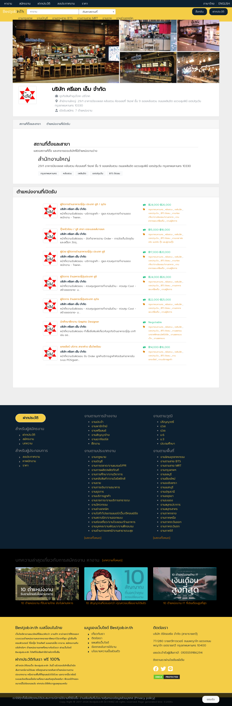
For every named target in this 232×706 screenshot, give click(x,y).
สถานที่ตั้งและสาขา (30, 124)
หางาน (8, 3)
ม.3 (162, 439)
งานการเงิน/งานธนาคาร (106, 487)
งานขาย (107, 18)
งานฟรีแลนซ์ (99, 430)
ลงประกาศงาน (66, 3)
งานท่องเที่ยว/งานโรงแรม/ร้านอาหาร (113, 522)
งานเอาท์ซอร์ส (100, 439)
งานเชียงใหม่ (167, 479)
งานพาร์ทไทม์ (99, 426)
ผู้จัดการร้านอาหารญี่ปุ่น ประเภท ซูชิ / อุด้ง (83, 204)
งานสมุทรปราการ (170, 505)
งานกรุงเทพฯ (168, 470)
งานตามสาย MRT (87, 18)
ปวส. (163, 426)
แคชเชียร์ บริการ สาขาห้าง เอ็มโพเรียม (80, 347)
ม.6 (162, 435)
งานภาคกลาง (168, 513)
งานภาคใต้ (166, 531)
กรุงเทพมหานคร (49, 173)
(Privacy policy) (144, 698)
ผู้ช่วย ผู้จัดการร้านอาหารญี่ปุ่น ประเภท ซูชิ (82, 252)
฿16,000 (165, 347)
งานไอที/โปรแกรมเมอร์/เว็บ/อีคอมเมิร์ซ (115, 513)
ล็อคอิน (199, 12)
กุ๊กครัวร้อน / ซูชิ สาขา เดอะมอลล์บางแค (82, 229)
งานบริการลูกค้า (165, 359)
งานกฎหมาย (99, 457)
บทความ (27, 443)
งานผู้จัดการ (172, 220)
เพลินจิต (82, 173)
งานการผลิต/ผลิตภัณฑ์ (105, 470)
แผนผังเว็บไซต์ (100, 642)
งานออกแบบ (159, 338)
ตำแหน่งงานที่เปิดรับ (58, 124)
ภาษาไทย (208, 3)
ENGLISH (224, 3)
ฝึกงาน (96, 443)
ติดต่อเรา (97, 638)
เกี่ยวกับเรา (98, 634)
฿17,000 (153, 252)
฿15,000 (153, 230)
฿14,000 (153, 347)
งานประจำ (97, 422)
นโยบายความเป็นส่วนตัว (106, 651)
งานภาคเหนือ (168, 518)
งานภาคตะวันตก (170, 526)
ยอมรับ (211, 699)
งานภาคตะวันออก (170, 522)
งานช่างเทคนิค (124, 18)
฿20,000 (165, 252)
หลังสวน (67, 173)
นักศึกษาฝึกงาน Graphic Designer (79, 322)
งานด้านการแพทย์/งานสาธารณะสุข (112, 531)
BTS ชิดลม (114, 173)
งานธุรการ (98, 492)
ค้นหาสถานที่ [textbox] (95, 11)
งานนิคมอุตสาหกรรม (172, 457)
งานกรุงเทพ (25, 18)
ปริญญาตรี (167, 422)
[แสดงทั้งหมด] (92, 538)
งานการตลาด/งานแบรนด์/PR (109, 465)
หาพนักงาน (29, 461)
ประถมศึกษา (167, 443)
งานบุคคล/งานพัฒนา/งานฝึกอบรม (113, 526)
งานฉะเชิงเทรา (168, 483)
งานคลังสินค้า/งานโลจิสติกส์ (108, 479)
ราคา (85, 3)
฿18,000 (165, 230)
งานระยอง (166, 500)
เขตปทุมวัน (97, 173)
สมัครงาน (24, 3)
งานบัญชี (42, 18)
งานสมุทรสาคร (169, 509)
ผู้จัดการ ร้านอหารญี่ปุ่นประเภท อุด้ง (79, 299)
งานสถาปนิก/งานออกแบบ (107, 518)
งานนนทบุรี (166, 487)
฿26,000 (165, 205)
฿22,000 (153, 300)
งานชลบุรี (166, 474)
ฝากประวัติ (44, 3)
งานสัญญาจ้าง (101, 435)
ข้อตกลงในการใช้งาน (104, 647)
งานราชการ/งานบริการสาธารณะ (111, 500)
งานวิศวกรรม (100, 505)
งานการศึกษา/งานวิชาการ (107, 474)
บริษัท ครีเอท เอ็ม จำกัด (79, 89)
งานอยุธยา (166, 496)
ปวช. (163, 430)
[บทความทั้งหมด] (112, 560)
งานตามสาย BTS (62, 18)
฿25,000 (165, 300)
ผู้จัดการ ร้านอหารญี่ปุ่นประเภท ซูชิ (78, 276)
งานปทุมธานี (167, 492)
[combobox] (53, 11)
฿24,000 (153, 205)
